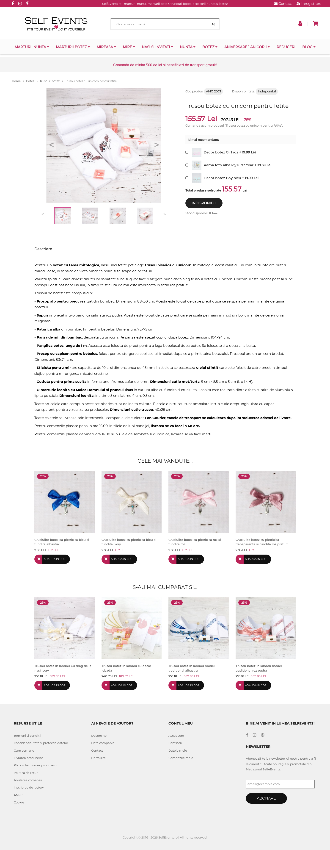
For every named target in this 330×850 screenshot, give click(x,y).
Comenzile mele (180, 758)
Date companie (103, 743)
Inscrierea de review (29, 787)
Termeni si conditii (27, 735)
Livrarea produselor (28, 758)
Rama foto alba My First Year (228, 165)
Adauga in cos (54, 559)
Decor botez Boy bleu (222, 178)
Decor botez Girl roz (221, 152)
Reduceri (286, 47)
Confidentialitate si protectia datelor (41, 743)
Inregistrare (309, 3)
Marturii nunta (32, 47)
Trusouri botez (51, 81)
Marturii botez (73, 47)
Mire (129, 47)
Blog (309, 47)
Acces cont (176, 735)
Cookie (19, 802)
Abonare (266, 798)
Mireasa (106, 47)
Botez (209, 47)
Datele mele (177, 750)
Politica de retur (26, 773)
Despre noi (99, 735)
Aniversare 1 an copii (247, 47)
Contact (283, 3)
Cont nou (175, 743)
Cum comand (24, 750)
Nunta (187, 47)
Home (18, 81)
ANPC (18, 795)
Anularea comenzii (28, 780)
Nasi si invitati (157, 47)
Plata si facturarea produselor (36, 765)
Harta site (98, 758)
